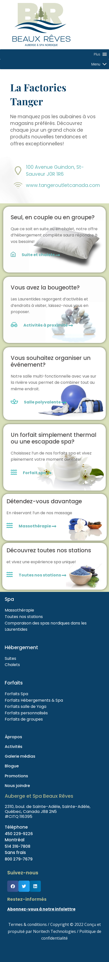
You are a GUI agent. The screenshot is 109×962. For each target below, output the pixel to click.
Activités (13, 746)
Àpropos (13, 737)
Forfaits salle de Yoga (25, 706)
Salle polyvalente (42, 402)
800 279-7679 (19, 859)
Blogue (12, 766)
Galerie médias (20, 756)
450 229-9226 (20, 834)
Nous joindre (17, 786)
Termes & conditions (27, 924)
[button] (97, 54)
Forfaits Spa (16, 694)
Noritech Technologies (54, 931)
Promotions (16, 776)
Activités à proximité (48, 325)
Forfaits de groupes (24, 719)
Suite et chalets (41, 255)
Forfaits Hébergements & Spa (34, 700)
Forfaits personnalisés (26, 713)
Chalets (12, 665)
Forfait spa (37, 473)
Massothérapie (37, 526)
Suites (10, 658)
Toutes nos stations (42, 575)
